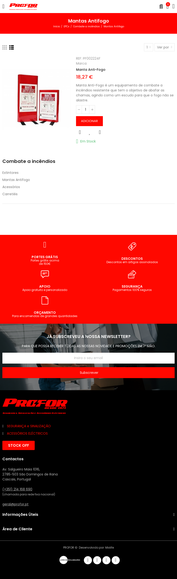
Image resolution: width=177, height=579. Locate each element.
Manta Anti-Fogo (90, 69)
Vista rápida (80, 132)
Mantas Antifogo (16, 179)
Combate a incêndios (28, 161)
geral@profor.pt (15, 504)
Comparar (100, 132)
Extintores (10, 172)
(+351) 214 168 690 (17, 489)
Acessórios (11, 187)
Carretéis (10, 194)
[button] (18, 445)
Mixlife (109, 548)
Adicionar (89, 121)
